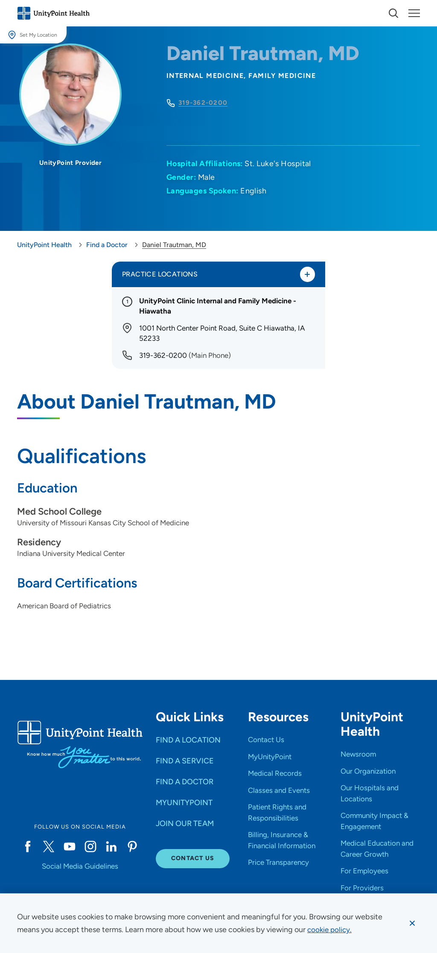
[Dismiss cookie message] (412, 923)
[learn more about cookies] (330, 929)
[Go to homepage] (53, 13)
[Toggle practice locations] (307, 275)
